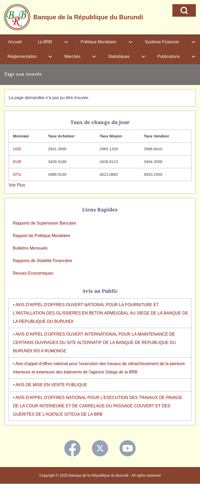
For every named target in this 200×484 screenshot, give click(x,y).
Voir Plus (17, 185)
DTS (17, 174)
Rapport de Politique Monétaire (41, 235)
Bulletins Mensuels (30, 248)
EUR (17, 161)
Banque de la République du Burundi (88, 17)
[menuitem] (14, 42)
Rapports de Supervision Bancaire (44, 223)
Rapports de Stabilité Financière (42, 260)
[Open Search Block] (184, 10)
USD (17, 149)
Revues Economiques (33, 273)
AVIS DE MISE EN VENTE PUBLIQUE (51, 385)
